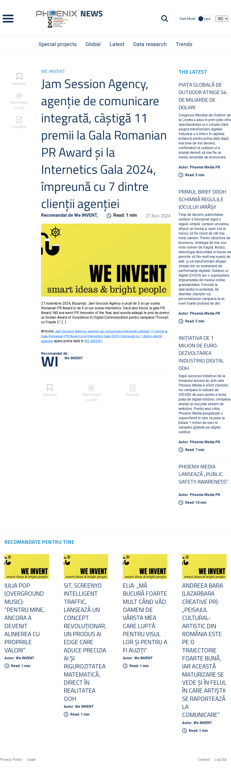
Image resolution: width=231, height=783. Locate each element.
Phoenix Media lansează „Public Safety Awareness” (203, 474)
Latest (117, 44)
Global (93, 44)
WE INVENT (94, 340)
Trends (184, 44)
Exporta (19, 126)
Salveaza (19, 83)
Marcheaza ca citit (19, 105)
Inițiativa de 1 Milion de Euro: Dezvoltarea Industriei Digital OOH (201, 353)
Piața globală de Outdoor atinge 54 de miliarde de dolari (203, 96)
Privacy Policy (11, 770)
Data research (150, 44)
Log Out (220, 770)
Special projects (58, 44)
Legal (31, 770)
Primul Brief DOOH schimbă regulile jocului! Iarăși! (202, 199)
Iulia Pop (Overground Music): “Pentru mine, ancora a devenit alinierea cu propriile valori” (25, 618)
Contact (204, 770)
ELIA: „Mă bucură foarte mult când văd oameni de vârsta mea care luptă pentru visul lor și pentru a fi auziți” (143, 622)
